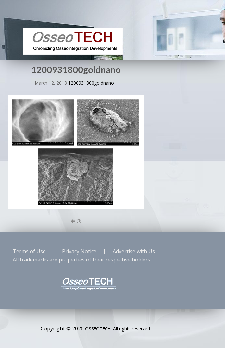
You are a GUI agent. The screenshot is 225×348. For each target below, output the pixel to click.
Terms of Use (29, 251)
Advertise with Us (134, 251)
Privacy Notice (79, 251)
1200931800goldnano (91, 83)
